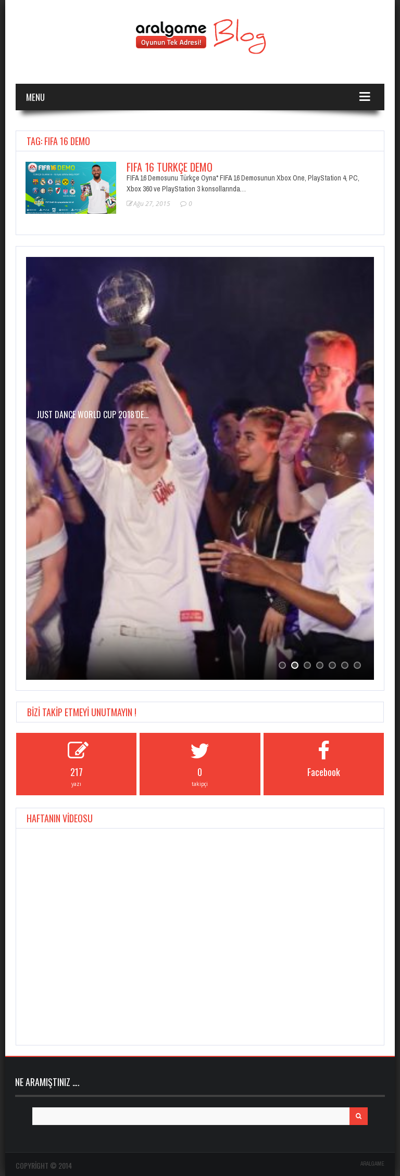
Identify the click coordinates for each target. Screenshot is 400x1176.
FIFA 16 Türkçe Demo (170, 167)
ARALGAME (372, 1163)
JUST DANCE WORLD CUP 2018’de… (92, 414)
